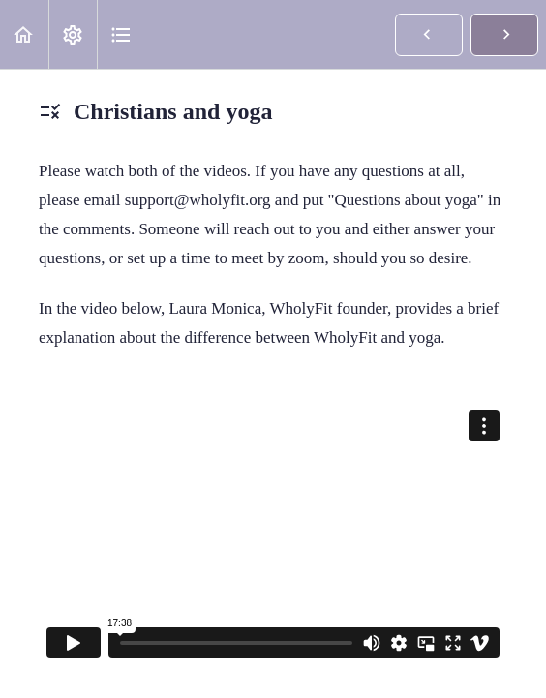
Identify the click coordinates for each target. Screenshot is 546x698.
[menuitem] (72, 34)
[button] (24, 34)
